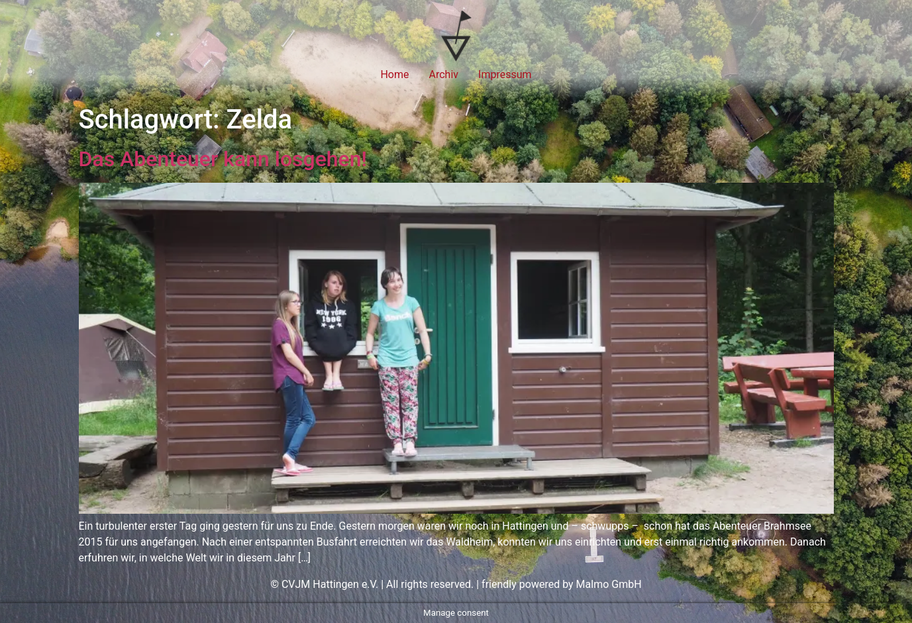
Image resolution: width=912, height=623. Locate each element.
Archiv (444, 74)
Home (394, 74)
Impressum (505, 74)
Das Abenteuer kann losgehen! (223, 158)
